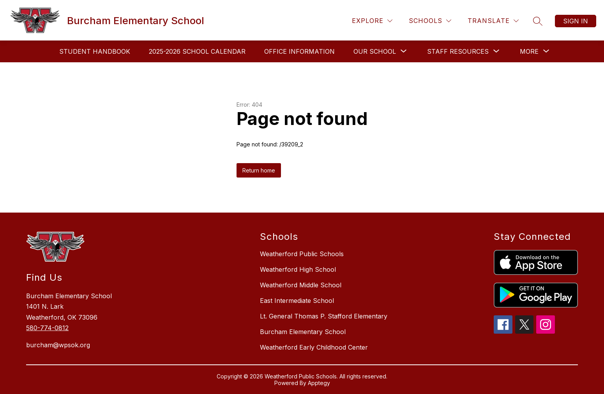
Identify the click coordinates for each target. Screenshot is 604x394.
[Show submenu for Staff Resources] (458, 51)
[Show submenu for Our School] (374, 51)
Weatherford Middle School (300, 285)
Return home (258, 170)
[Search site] (537, 21)
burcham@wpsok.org (58, 345)
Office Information (299, 51)
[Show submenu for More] (529, 51)
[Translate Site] (493, 21)
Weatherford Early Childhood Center (314, 347)
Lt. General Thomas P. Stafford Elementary (323, 316)
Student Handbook (94, 51)
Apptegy (319, 383)
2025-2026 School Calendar (197, 51)
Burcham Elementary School (303, 332)
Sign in (575, 21)
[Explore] (372, 21)
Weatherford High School (298, 269)
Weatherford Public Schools (302, 254)
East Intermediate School (297, 300)
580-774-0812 (47, 328)
